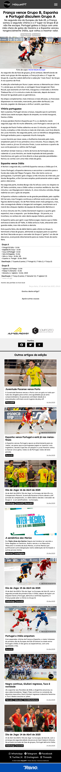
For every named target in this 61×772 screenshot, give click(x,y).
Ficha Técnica (32, 760)
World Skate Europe (36, 70)
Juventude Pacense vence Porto (22, 389)
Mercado (9, 700)
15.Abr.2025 (26, 34)
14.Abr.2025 (50, 649)
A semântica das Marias (18, 538)
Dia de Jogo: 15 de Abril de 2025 (22, 588)
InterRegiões (19, 553)
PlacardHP (10, 403)
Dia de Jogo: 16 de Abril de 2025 (22, 490)
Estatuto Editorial (43, 760)
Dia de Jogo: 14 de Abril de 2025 (22, 734)
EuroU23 (36, 34)
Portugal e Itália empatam (19, 636)
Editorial (9, 553)
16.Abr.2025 (51, 403)
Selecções (18, 700)
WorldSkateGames (31, 700)
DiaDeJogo (10, 503)
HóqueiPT (24, 760)
